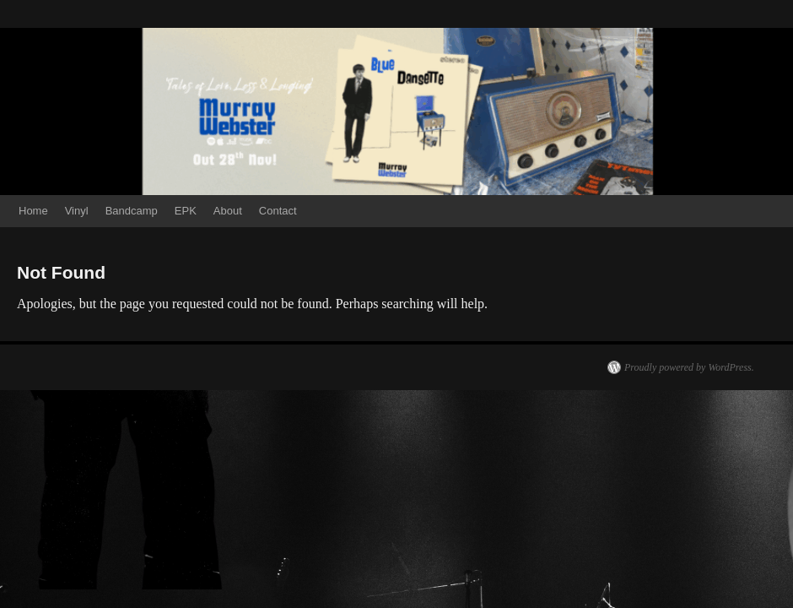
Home (33, 210)
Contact (278, 210)
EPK (186, 210)
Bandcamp (131, 210)
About (227, 210)
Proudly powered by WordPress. (689, 367)
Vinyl (77, 210)
